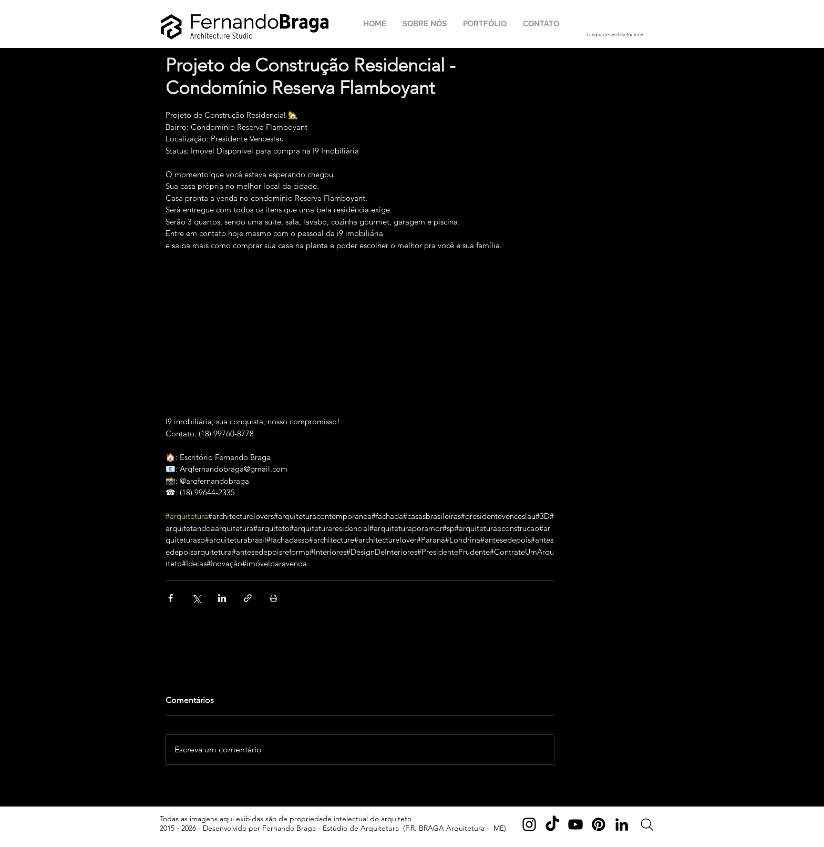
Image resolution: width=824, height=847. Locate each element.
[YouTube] (575, 824)
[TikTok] (552, 824)
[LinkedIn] (622, 824)
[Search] (647, 824)
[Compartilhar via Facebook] (171, 598)
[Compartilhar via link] (248, 598)
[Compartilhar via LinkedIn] (222, 598)
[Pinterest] (598, 824)
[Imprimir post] (274, 598)
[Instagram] (529, 824)
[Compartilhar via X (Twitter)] (196, 598)
